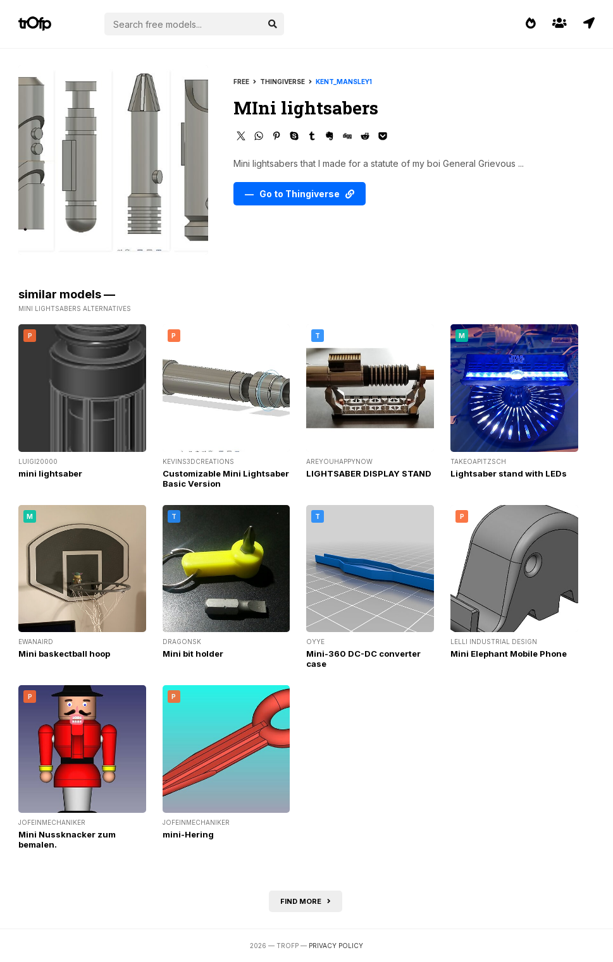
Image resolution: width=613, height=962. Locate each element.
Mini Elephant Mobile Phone (508, 653)
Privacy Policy (336, 945)
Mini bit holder (193, 653)
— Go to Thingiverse (299, 193)
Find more (305, 901)
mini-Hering (188, 834)
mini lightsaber (50, 473)
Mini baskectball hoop (64, 653)
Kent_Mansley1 (344, 81)
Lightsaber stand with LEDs (508, 473)
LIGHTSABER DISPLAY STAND (368, 473)
